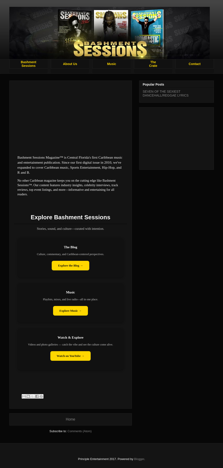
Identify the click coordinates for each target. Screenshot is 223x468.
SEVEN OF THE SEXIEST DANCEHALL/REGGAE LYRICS (166, 93)
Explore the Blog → (70, 265)
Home (70, 419)
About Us (70, 64)
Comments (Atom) (80, 431)
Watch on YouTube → (71, 356)
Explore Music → (70, 310)
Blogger (139, 459)
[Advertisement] (176, 137)
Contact (194, 64)
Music (111, 64)
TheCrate (153, 64)
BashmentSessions (28, 64)
